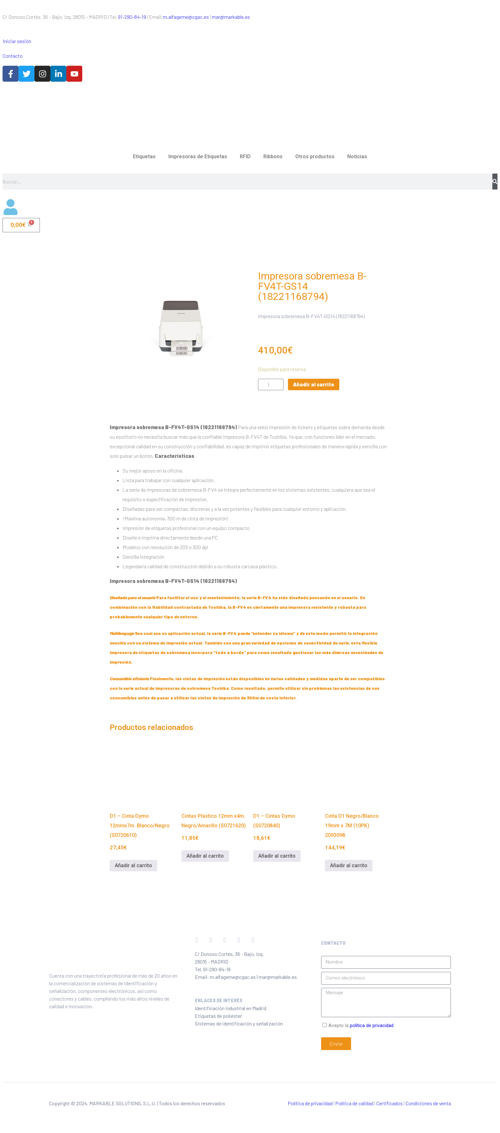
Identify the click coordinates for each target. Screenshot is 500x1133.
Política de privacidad (310, 1103)
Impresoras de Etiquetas (197, 156)
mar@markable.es (231, 17)
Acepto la (360, 1025)
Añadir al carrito (313, 384)
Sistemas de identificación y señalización (239, 1023)
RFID (245, 156)
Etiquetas (144, 156)
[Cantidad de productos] (270, 384)
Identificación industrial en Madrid (230, 1008)
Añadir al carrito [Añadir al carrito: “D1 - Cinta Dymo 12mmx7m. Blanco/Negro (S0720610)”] (133, 865)
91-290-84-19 (132, 17)
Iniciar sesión (17, 41)
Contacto (13, 56)
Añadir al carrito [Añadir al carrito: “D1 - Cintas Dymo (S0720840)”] (277, 856)
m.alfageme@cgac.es (186, 17)
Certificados (389, 1103)
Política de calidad (354, 1103)
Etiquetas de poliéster (218, 1016)
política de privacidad (371, 1025)
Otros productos (315, 156)
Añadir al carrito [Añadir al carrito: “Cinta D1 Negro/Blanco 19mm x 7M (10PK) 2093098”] (348, 865)
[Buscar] (494, 182)
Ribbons (273, 156)
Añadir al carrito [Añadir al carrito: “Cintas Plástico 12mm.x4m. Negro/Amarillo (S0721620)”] (205, 856)
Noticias (357, 156)
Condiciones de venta (428, 1103)
